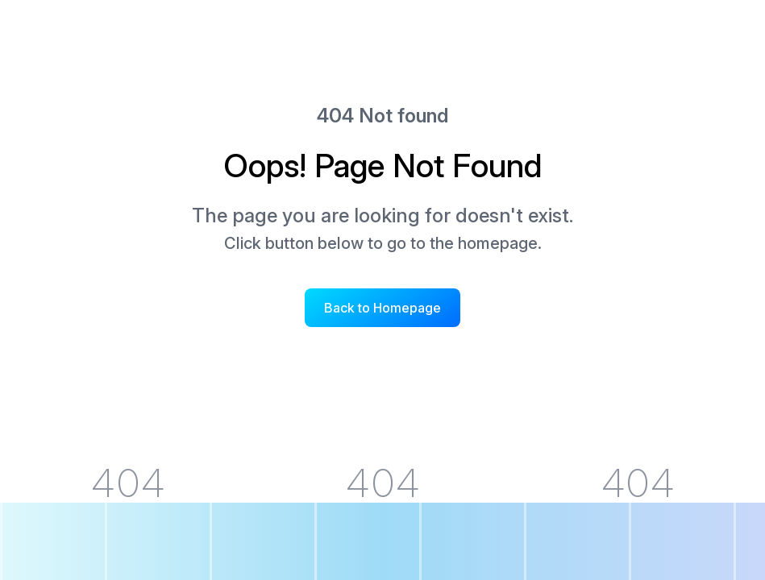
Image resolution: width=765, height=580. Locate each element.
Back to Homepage (382, 308)
